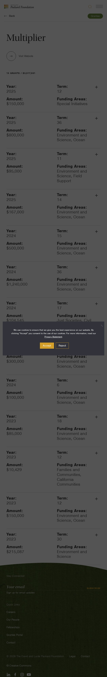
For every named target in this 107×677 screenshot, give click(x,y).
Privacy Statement (53, 336)
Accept (47, 345)
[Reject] (100, 325)
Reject (62, 345)
